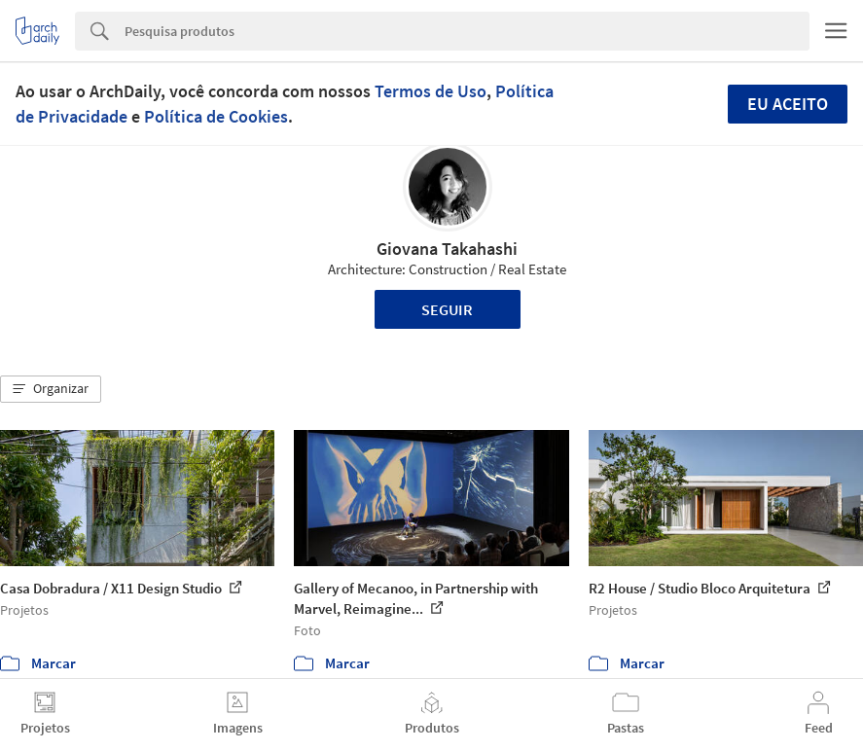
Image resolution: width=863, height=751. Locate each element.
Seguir (447, 309)
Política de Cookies (216, 116)
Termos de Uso (430, 91)
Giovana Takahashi (447, 248)
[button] (50, 389)
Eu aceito (787, 103)
